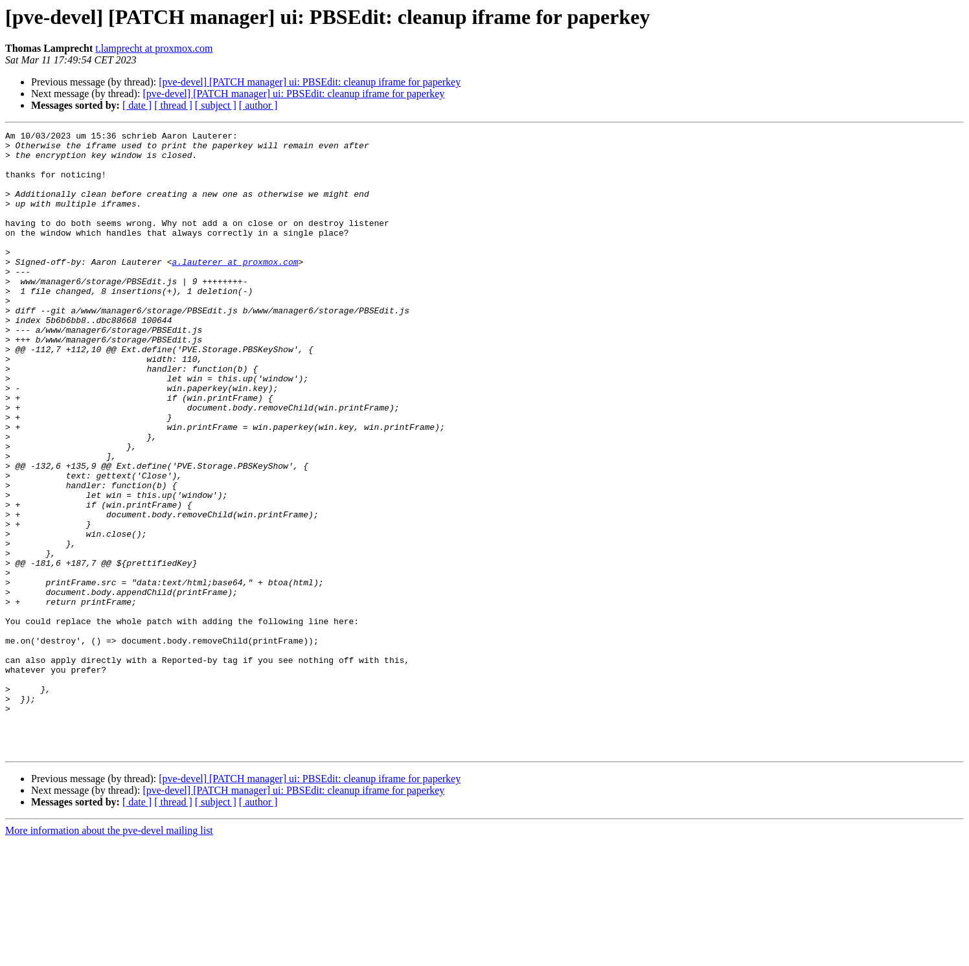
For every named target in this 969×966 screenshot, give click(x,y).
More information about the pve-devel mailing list (109, 954)
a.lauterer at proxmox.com (235, 289)
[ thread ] (173, 105)
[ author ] (258, 105)
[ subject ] (215, 105)
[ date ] (137, 105)
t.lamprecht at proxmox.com (153, 48)
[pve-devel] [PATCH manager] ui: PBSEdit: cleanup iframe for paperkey (310, 81)
